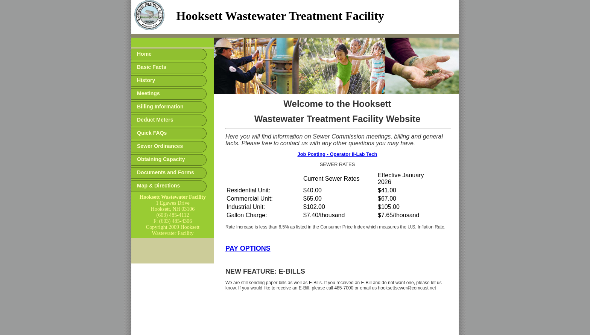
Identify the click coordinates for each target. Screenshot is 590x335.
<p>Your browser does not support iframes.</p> (295, 19)
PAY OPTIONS (248, 248)
